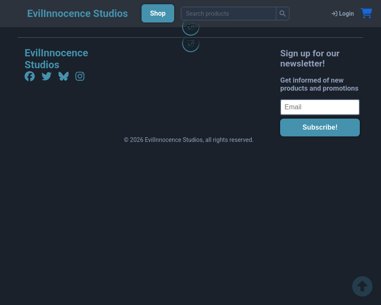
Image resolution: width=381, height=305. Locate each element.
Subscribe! (320, 127)
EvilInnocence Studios (56, 59)
